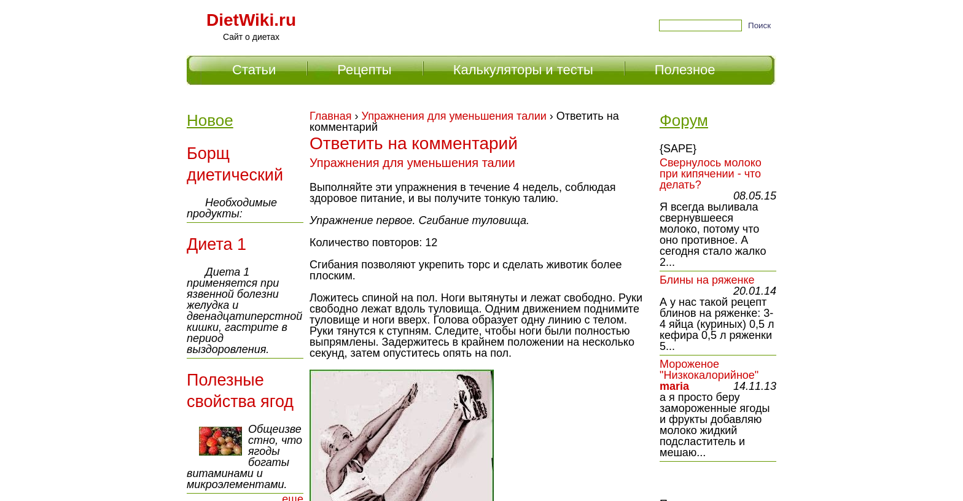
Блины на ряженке (707, 280)
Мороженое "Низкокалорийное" (709, 369)
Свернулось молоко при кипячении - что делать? (711, 174)
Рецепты (364, 69)
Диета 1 (216, 244)
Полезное (685, 69)
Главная (331, 116)
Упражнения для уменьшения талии (454, 116)
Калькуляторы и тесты (523, 69)
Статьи (254, 69)
